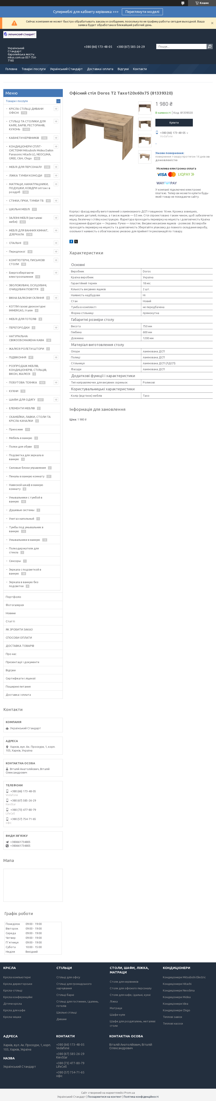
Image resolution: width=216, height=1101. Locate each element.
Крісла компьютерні (17, 977)
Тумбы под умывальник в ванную (26, 529)
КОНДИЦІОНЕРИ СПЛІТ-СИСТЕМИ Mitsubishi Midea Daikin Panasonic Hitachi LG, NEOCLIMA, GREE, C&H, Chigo (31, 152)
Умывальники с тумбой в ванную (25, 499)
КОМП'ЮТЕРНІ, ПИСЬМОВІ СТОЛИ (27, 262)
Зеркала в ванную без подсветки (23, 584)
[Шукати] (210, 46)
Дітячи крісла (12, 1003)
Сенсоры (15, 560)
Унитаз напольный (21, 518)
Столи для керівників (124, 981)
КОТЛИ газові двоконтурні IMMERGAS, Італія (27, 308)
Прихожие (16, 429)
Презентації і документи (22, 662)
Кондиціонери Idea (175, 1003)
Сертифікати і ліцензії (21, 678)
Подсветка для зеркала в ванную (26, 457)
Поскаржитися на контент (105, 1096)
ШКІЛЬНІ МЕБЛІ (19, 209)
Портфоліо (13, 596)
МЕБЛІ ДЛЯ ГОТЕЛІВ (22, 318)
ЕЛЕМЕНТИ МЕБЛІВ (22, 408)
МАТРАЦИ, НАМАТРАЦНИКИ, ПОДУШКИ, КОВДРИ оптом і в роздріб (29, 187)
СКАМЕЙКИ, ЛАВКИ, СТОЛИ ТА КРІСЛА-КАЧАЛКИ (30, 418)
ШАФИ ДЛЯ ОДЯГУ (22, 399)
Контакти (140, 69)
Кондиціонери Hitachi (177, 983)
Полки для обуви (20, 446)
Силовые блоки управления (27, 467)
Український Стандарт (66, 69)
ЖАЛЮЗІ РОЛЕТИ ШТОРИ (26, 348)
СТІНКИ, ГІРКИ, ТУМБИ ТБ (26, 200)
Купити (174, 122)
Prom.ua (129, 1092)
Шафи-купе (117, 1014)
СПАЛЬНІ (15, 242)
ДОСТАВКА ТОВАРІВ (20, 645)
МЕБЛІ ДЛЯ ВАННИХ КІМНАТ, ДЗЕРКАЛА (28, 232)
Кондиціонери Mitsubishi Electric (184, 977)
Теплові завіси (172, 1016)
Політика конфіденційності (141, 1096)
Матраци (116, 1008)
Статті (10, 621)
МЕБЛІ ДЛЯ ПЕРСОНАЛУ (25, 166)
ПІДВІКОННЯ (17, 357)
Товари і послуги (34, 69)
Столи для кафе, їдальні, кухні (130, 994)
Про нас (11, 653)
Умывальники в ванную (24, 539)
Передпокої (17, 251)
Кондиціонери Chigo (176, 1010)
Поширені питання (18, 686)
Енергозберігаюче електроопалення (21, 274)
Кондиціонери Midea (177, 997)
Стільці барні (65, 994)
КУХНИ (13, 390)
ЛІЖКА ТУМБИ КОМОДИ (25, 175)
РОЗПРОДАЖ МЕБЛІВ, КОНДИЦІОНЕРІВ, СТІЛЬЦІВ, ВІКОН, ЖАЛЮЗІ (28, 369)
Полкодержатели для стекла (24, 550)
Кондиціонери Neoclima (179, 990)
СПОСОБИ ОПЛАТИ (19, 637)
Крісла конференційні (17, 997)
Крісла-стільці (12, 990)
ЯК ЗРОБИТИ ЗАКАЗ (19, 629)
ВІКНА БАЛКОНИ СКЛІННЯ (26, 297)
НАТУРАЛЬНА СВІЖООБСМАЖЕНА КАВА (26, 338)
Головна (11, 69)
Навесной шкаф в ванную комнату (26, 486)
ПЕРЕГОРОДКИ (19, 327)
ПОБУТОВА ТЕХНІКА (23, 382)
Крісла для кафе (14, 1010)
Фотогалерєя (15, 604)
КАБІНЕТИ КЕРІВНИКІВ (24, 137)
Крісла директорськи (17, 983)
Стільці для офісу (68, 977)
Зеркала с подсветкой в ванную (25, 571)
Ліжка (114, 1001)
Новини (11, 613)
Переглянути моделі (142, 12)
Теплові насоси (173, 1023)
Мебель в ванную (20, 437)
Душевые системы (21, 509)
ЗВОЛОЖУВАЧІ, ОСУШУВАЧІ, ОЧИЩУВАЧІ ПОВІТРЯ (28, 287)
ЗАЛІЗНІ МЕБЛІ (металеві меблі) (25, 219)
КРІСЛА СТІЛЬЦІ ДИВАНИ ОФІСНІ (26, 110)
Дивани (61, 1019)
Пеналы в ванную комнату (26, 476)
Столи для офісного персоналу (130, 988)
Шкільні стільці (66, 1012)
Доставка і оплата (100, 69)
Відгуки (123, 69)
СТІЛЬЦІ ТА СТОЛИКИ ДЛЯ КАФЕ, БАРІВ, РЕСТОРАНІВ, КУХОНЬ (27, 125)
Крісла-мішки (12, 1016)
